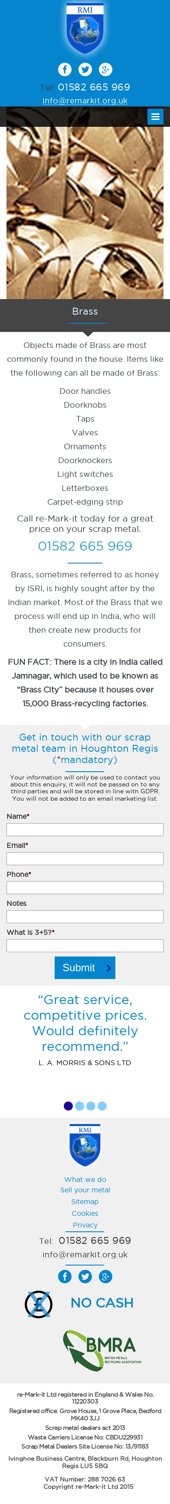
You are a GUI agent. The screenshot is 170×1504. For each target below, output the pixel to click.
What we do (85, 1179)
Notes (16, 903)
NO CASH (102, 1303)
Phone (19, 874)
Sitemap (85, 1201)
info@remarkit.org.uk (85, 101)
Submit (78, 967)
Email (17, 845)
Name (18, 816)
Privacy (85, 1225)
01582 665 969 (94, 87)
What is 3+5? (31, 932)
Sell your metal (85, 1190)
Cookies (85, 1213)
